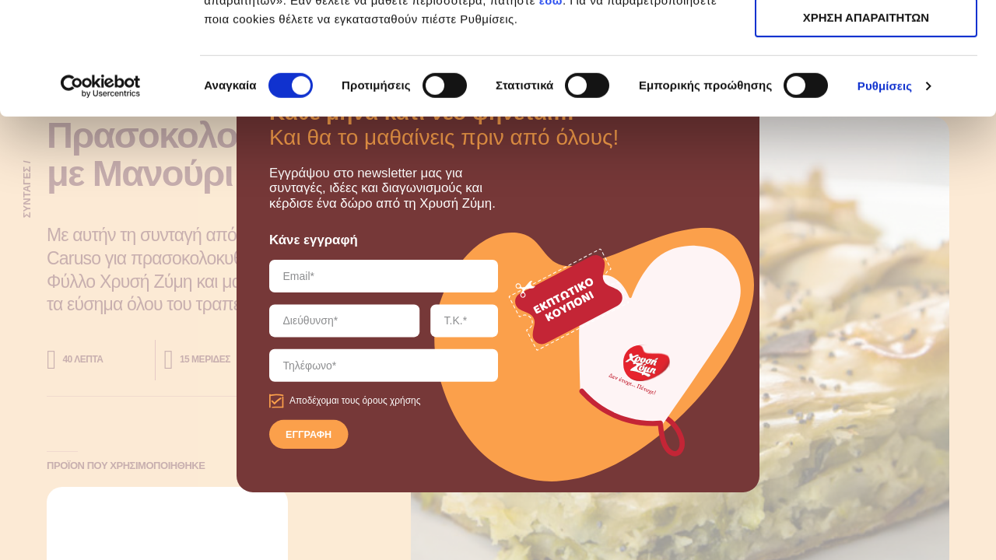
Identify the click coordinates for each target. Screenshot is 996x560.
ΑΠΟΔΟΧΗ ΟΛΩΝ (866, 38)
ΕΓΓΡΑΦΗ (308, 434)
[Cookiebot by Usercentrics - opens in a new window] (101, 198)
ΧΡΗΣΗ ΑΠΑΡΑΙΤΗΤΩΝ (866, 84)
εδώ (551, 112)
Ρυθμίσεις (884, 198)
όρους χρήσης (391, 401)
